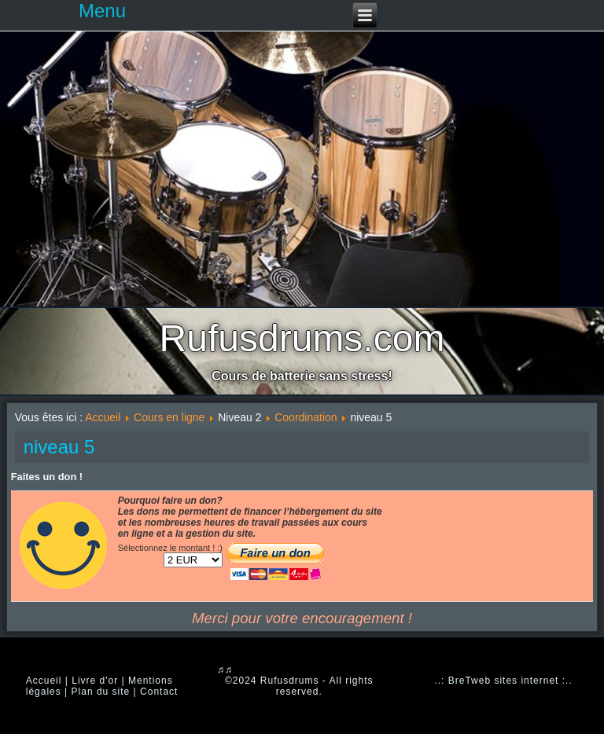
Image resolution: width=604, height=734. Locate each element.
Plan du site (101, 691)
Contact (159, 691)
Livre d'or (95, 680)
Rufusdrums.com (302, 338)
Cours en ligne (169, 417)
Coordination (305, 417)
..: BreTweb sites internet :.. (503, 680)
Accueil (102, 417)
